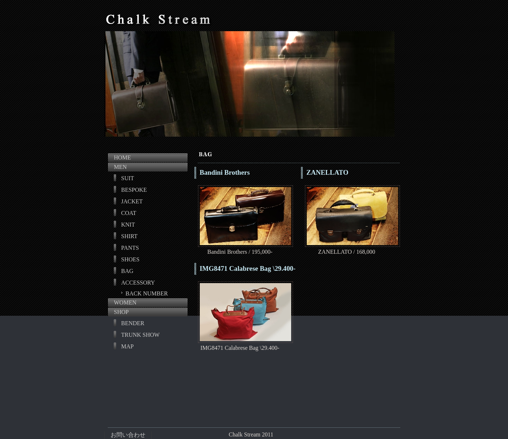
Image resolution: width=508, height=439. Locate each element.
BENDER (132, 323)
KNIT (128, 224)
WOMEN (125, 302)
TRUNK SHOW (140, 335)
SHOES (130, 259)
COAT (128, 213)
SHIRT (129, 236)
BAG (127, 271)
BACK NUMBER (146, 293)
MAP (127, 346)
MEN (120, 167)
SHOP (121, 312)
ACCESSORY (138, 282)
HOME (122, 157)
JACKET (132, 201)
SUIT (127, 178)
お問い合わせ (128, 435)
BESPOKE (134, 190)
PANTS (130, 248)
